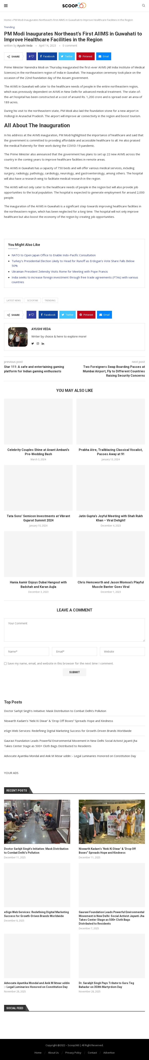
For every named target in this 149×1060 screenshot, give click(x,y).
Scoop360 (32, 300)
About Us (53, 1052)
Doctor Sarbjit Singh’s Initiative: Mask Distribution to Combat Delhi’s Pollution (55, 711)
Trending (9, 27)
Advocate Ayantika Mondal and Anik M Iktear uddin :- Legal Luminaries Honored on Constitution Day (70, 756)
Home (7, 20)
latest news (14, 300)
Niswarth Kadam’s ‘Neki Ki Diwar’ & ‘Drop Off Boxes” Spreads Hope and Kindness (58, 721)
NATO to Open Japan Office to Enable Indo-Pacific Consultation (54, 255)
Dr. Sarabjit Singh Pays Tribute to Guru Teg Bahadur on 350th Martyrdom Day (106, 984)
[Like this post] (32, 56)
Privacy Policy (73, 1052)
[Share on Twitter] (67, 56)
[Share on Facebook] (47, 56)
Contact (92, 1052)
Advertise (109, 1052)
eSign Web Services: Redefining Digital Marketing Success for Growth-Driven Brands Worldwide (68, 731)
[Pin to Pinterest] (85, 56)
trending (50, 300)
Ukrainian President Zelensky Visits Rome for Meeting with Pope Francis (60, 271)
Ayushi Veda (24, 46)
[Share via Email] (103, 56)
